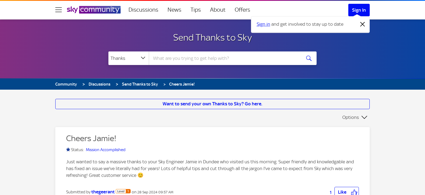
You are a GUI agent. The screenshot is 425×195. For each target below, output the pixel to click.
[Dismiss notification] (362, 24)
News (174, 9)
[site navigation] (58, 9)
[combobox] (224, 58)
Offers (242, 9)
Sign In (359, 10)
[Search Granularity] (128, 58)
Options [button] (350, 117)
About (218, 9)
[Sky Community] (94, 10)
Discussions (143, 9)
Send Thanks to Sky (212, 37)
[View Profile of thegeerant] (103, 191)
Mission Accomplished (105, 149)
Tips (196, 9)
